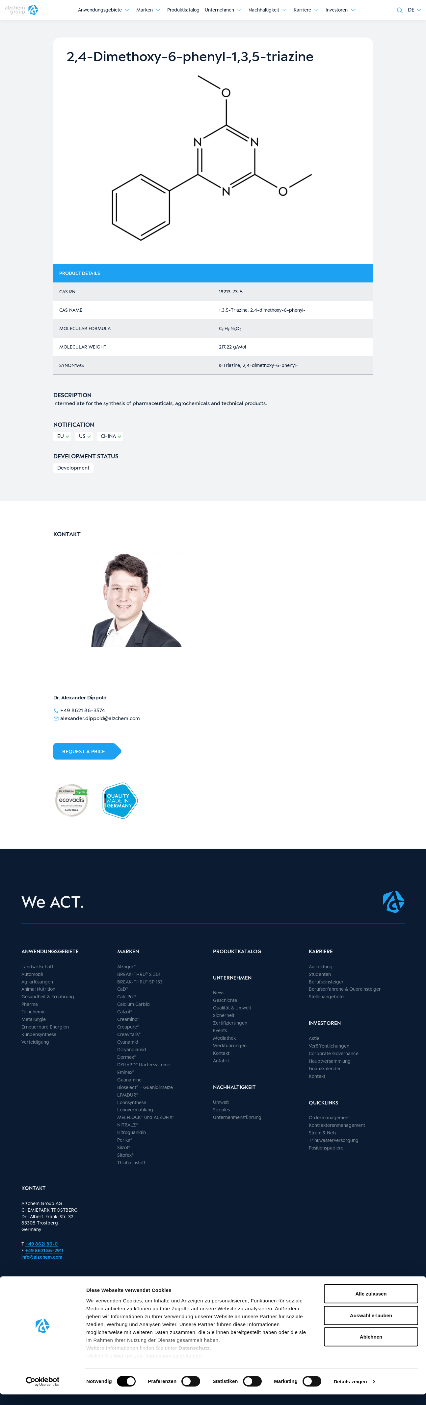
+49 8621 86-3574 (79, 710)
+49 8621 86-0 (41, 1244)
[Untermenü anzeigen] (127, 10)
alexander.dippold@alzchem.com (96, 718)
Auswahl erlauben (371, 1326)
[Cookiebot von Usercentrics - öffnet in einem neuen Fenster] (42, 1392)
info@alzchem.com (41, 1257)
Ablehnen (371, 1347)
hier (119, 1366)
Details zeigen (350, 1392)
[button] (414, 10)
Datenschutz (194, 1358)
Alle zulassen (370, 1304)
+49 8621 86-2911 (44, 1250)
